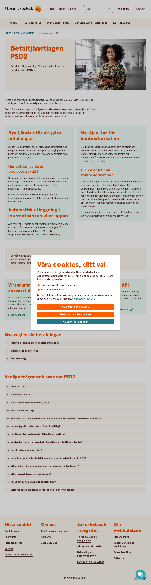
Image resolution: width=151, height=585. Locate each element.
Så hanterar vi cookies (83, 298)
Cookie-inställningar (75, 322)
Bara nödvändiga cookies (75, 314)
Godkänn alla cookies (75, 307)
